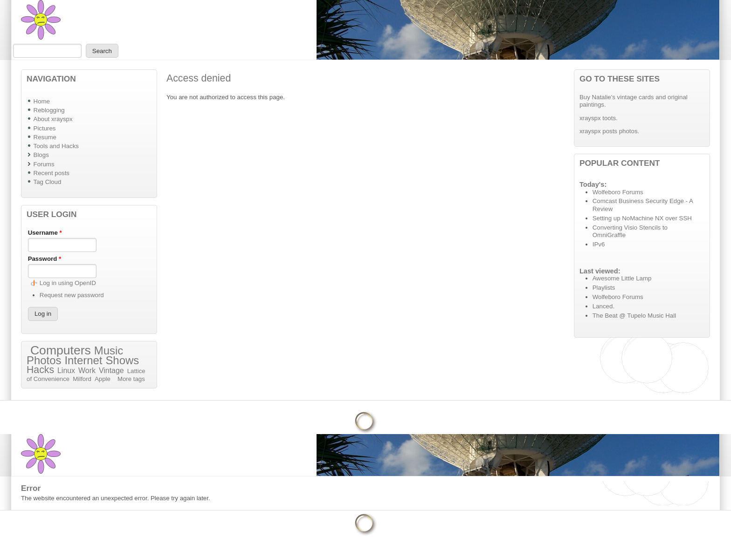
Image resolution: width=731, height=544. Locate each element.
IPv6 (599, 244)
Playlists (604, 287)
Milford (82, 378)
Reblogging (49, 110)
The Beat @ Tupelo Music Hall (634, 315)
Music (108, 350)
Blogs (41, 154)
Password (45, 258)
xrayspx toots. (598, 118)
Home (42, 101)
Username (45, 232)
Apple (102, 378)
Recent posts (51, 173)
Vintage (111, 370)
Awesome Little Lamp (622, 278)
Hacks (40, 369)
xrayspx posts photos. (609, 131)
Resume (45, 137)
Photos (44, 360)
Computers (60, 350)
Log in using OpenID (68, 282)
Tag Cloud (48, 181)
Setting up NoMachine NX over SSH (642, 218)
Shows (122, 360)
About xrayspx (53, 119)
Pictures (45, 128)
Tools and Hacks (56, 146)
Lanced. (603, 306)
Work (87, 370)
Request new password (72, 295)
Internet (83, 360)
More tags (131, 378)
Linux (66, 370)
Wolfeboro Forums (618, 192)
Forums (44, 164)
